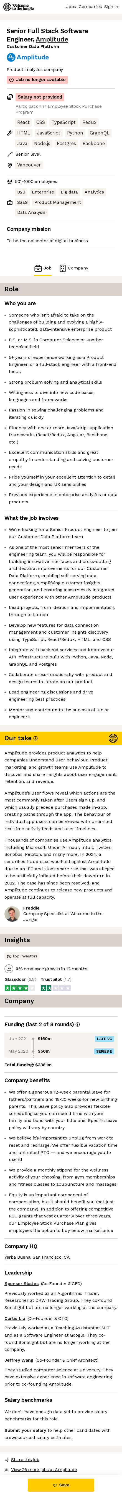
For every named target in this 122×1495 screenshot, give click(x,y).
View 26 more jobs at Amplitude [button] (40, 1469)
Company (73, 268)
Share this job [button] (21, 1459)
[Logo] (18, 7)
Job (43, 268)
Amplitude (52, 39)
